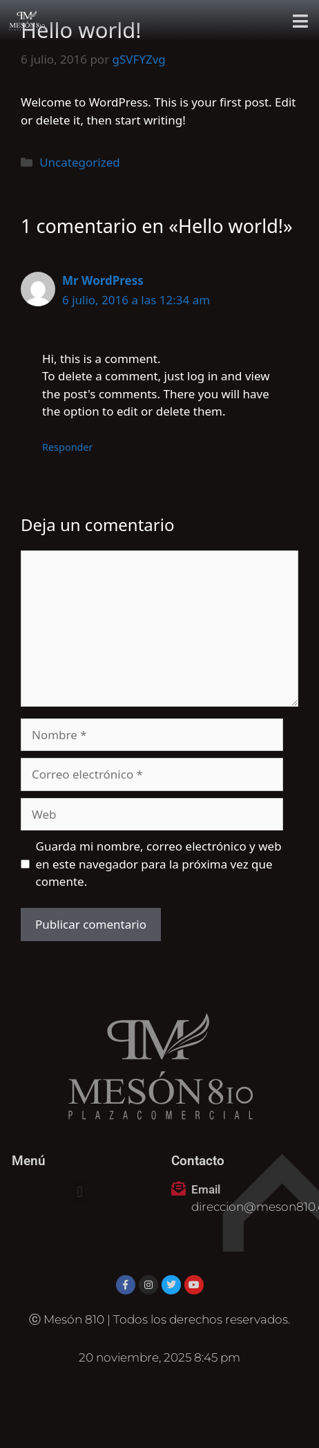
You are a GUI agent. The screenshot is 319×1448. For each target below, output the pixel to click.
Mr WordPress (103, 280)
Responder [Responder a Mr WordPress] (67, 447)
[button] (301, 21)
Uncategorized (79, 162)
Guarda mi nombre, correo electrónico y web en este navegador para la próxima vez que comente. (159, 863)
